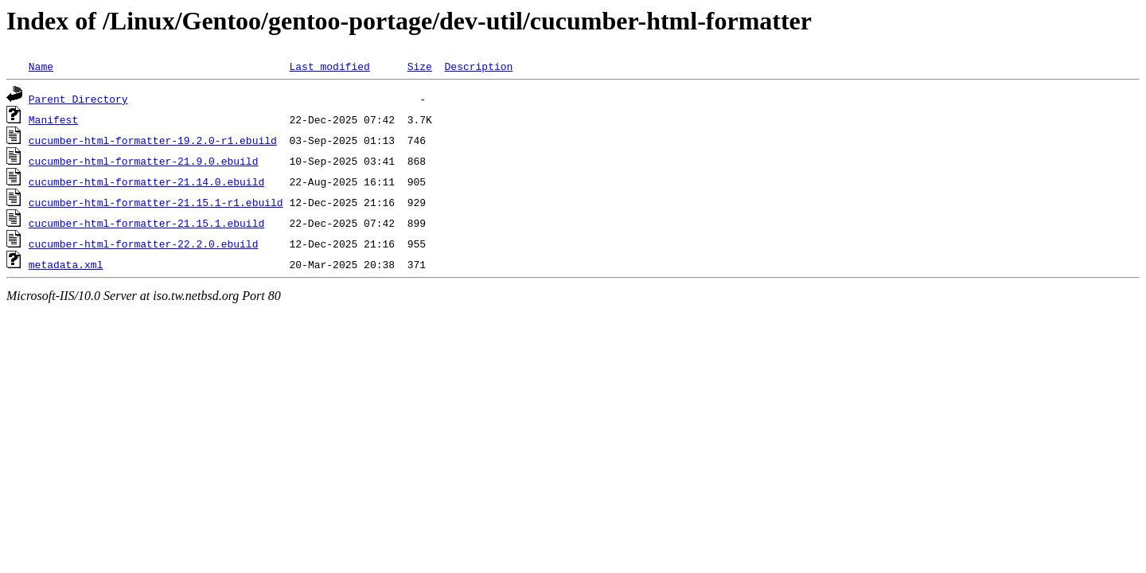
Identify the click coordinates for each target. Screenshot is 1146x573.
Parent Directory (78, 99)
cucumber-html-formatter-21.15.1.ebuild (146, 223)
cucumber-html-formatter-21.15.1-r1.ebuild (156, 202)
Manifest (53, 119)
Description (478, 66)
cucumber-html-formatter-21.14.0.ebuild (146, 181)
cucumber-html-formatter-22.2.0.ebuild (144, 243)
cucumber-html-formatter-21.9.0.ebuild (144, 161)
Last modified (329, 66)
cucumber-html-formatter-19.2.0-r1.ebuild (153, 140)
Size (419, 66)
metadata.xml (66, 264)
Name (41, 66)
